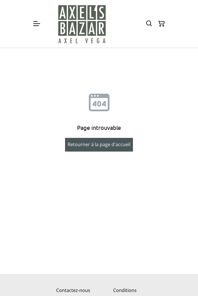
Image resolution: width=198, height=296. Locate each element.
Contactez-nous (73, 290)
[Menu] (36, 24)
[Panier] (161, 23)
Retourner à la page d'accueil (99, 144)
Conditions (125, 290)
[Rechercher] (149, 23)
